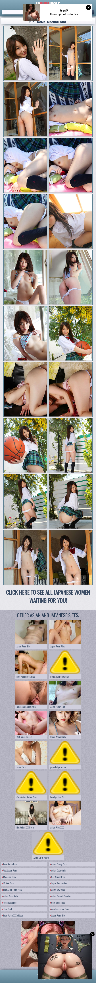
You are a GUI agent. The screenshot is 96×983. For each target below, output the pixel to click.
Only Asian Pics (57, 902)
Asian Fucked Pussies (60, 896)
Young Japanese (10, 902)
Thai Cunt (7, 909)
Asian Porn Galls (10, 896)
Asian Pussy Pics (58, 864)
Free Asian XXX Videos (12, 915)
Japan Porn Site (57, 915)
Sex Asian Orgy (57, 877)
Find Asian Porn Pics (12, 890)
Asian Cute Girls (58, 870)
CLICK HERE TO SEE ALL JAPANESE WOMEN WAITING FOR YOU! (48, 596)
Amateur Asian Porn (59, 909)
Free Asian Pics (9, 864)
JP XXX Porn (8, 883)
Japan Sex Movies (58, 883)
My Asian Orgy (9, 877)
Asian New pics (57, 890)
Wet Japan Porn (9, 870)
